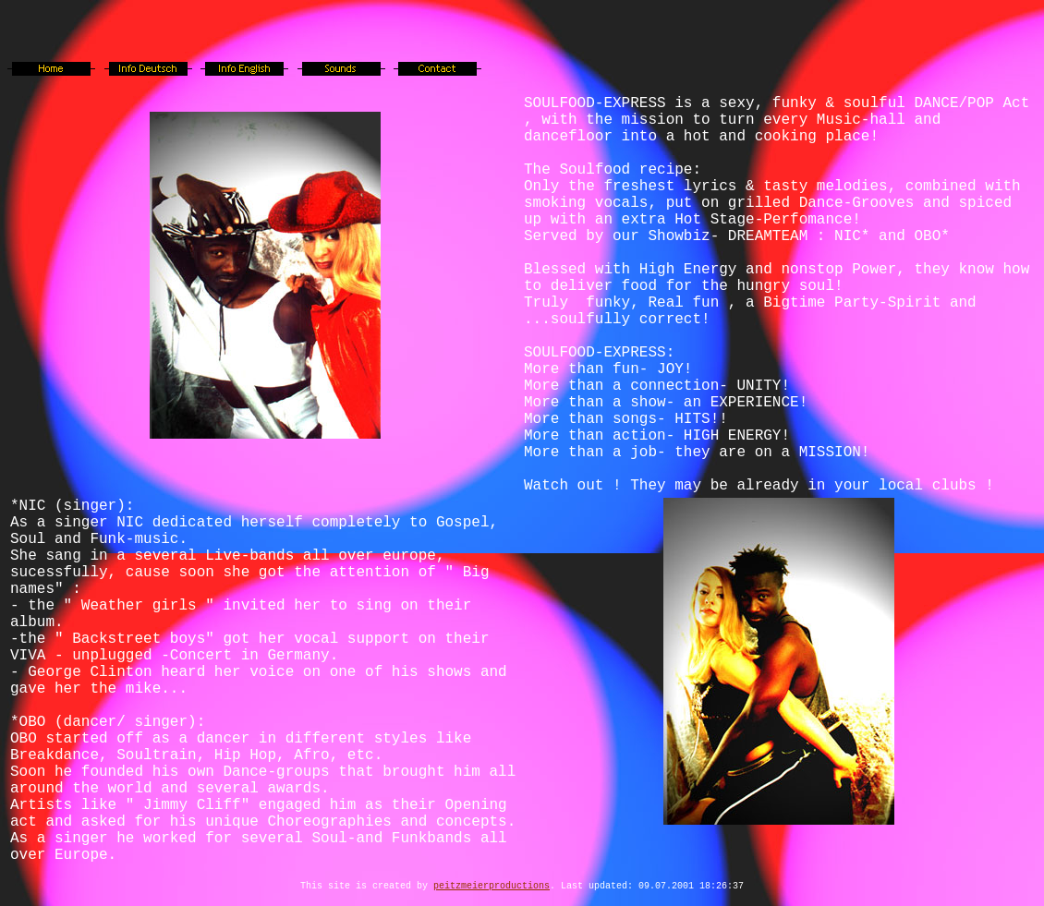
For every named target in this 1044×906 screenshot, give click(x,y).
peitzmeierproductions (491, 886)
